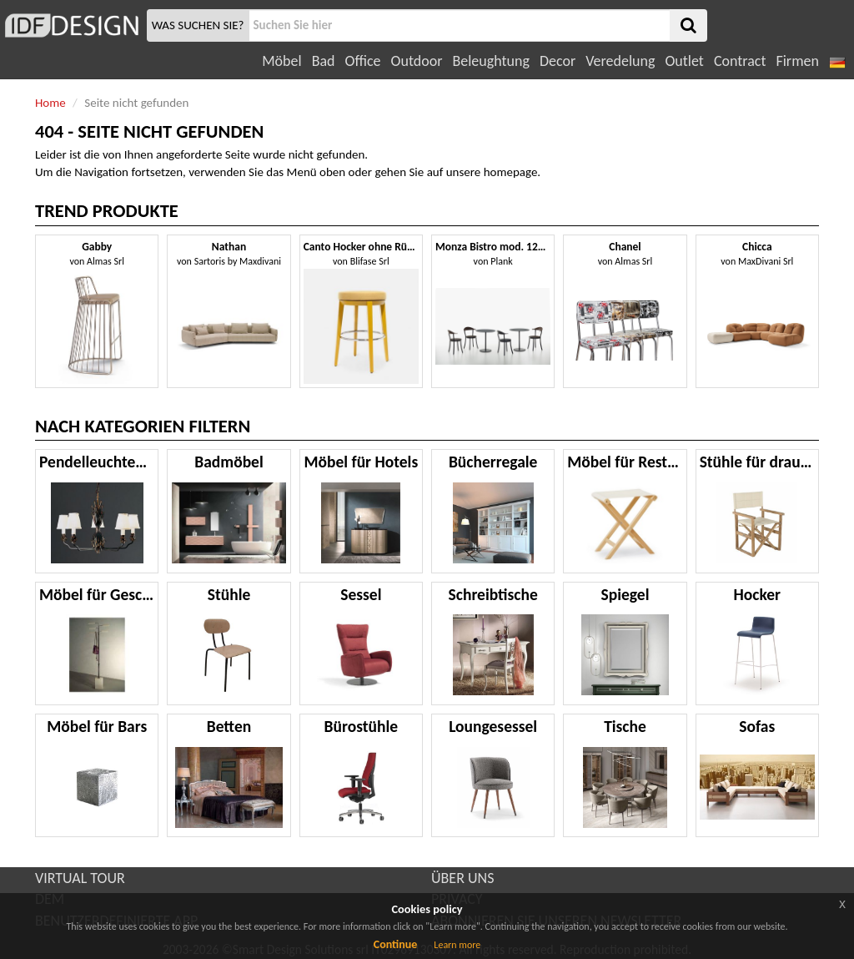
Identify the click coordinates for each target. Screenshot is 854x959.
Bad (323, 61)
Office (363, 61)
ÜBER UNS (462, 878)
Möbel (281, 61)
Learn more (457, 945)
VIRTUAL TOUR (80, 878)
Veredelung (620, 61)
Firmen (797, 61)
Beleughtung (490, 61)
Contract (740, 61)
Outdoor (417, 61)
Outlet (684, 61)
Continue (396, 944)
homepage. (512, 171)
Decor (557, 61)
